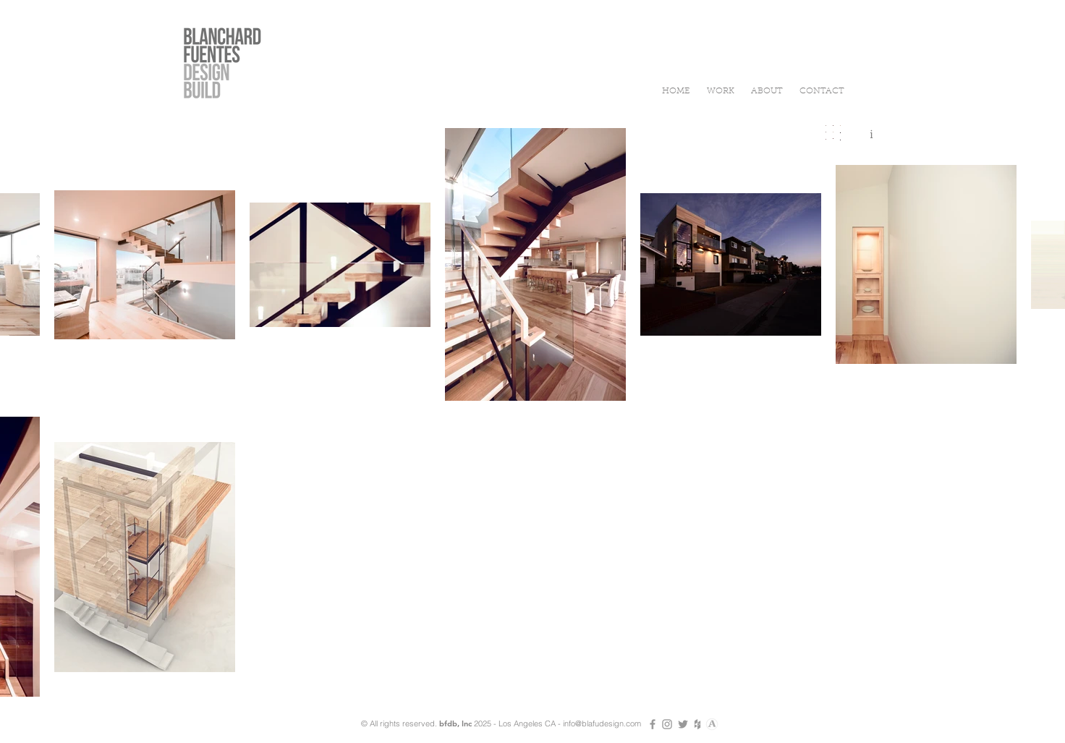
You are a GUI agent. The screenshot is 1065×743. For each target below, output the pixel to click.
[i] (871, 134)
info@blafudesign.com (602, 723)
